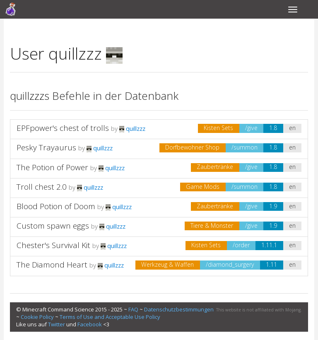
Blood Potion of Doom (56, 206)
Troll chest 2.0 (42, 186)
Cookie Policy (37, 317)
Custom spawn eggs (54, 225)
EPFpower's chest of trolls (63, 128)
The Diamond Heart (52, 264)
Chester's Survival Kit (53, 245)
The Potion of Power (52, 167)
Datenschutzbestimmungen (179, 309)
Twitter (56, 324)
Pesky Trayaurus (46, 147)
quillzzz (132, 129)
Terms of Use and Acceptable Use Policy (110, 317)
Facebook (89, 324)
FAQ (133, 309)
